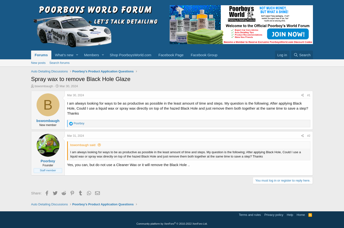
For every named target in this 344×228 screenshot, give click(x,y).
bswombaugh (44, 86)
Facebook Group (204, 55)
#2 (308, 135)
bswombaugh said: (83, 145)
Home (301, 215)
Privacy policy (273, 215)
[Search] (302, 55)
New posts (38, 63)
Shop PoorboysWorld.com (130, 55)
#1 (308, 95)
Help (290, 215)
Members (91, 55)
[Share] (303, 95)
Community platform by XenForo (172, 223)
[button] (77, 55)
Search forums (59, 63)
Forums (41, 55)
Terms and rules (250, 215)
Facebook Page (170, 55)
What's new (64, 55)
